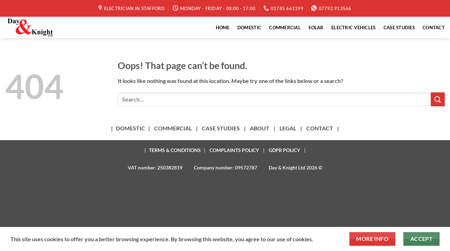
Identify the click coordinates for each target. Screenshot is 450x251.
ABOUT (259, 128)
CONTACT (434, 27)
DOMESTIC (249, 27)
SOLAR (315, 27)
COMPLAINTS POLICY (234, 150)
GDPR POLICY (284, 150)
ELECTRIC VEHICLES (353, 27)
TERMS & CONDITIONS (175, 150)
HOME (223, 27)
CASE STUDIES (399, 27)
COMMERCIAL (285, 27)
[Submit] (438, 99)
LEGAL (287, 128)
